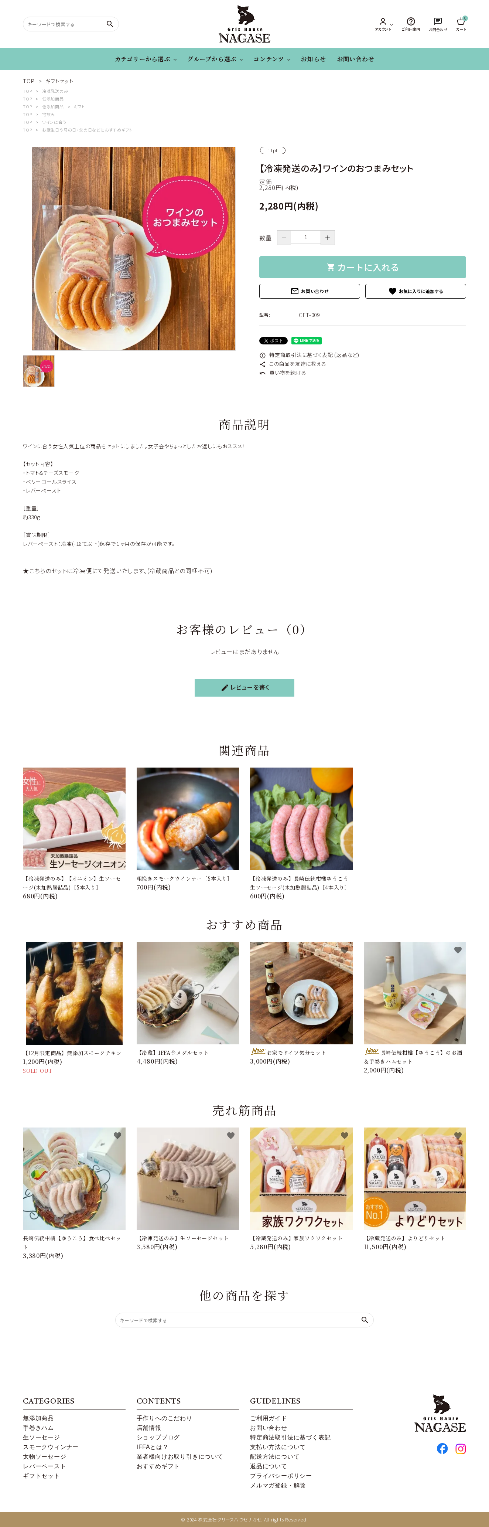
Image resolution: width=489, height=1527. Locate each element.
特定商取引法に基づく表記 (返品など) (309, 354)
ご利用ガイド (268, 1418)
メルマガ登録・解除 (278, 1485)
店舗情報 (149, 1428)
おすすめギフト (158, 1466)
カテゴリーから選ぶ (142, 59)
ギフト (79, 106)
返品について (268, 1466)
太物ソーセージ (44, 1456)
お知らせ (313, 59)
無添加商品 (38, 1418)
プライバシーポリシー (281, 1476)
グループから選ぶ (211, 59)
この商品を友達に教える (292, 363)
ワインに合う (54, 122)
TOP (27, 91)
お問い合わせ (356, 59)
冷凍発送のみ (55, 91)
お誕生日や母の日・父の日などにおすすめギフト (87, 130)
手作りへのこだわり (164, 1418)
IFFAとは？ (153, 1447)
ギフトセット (41, 1476)
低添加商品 (53, 99)
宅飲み (48, 114)
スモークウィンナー (51, 1447)
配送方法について (275, 1456)
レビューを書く (245, 688)
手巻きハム (38, 1428)
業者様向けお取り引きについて (180, 1456)
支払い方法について (278, 1447)
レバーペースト (44, 1466)
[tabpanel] (133, 249)
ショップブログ (158, 1437)
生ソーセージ (41, 1437)
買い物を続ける (282, 372)
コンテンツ (268, 59)
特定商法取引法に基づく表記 (290, 1437)
